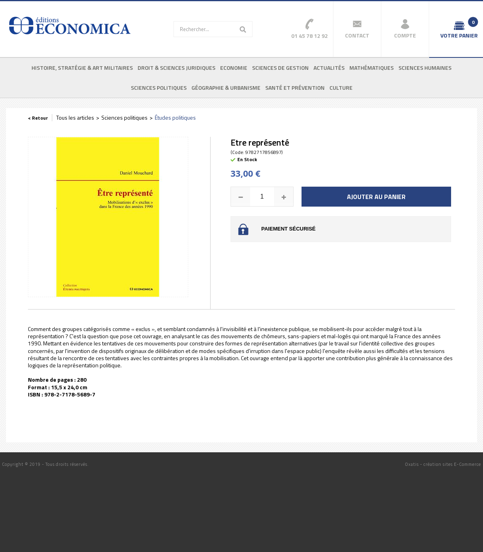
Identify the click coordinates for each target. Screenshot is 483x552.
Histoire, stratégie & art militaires (82, 67)
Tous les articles (75, 117)
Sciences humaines (424, 67)
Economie (233, 67)
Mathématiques (371, 67)
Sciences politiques (159, 87)
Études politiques (175, 117)
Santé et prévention (295, 87)
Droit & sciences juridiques (176, 67)
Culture (341, 87)
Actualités (329, 67)
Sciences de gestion (280, 67)
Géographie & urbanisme (225, 87)
